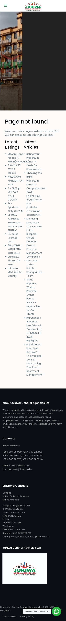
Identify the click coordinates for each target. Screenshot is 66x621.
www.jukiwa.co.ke (22, 469)
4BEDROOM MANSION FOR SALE (15, 180)
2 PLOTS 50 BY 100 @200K (14, 169)
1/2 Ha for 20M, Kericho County (15, 272)
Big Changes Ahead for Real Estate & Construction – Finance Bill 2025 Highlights (34, 329)
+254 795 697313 (12, 455)
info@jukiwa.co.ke (19, 465)
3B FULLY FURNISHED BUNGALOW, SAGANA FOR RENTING (15, 222)
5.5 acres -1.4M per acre (13, 237)
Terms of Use (9, 616)
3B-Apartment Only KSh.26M (15, 207)
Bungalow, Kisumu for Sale (14, 260)
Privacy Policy (27, 616)
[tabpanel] (11, 61)
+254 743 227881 (32, 451)
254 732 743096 (33, 455)
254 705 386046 (33, 459)
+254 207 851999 (12, 451)
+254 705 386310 (12, 459)
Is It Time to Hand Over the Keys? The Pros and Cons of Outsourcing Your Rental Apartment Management (34, 360)
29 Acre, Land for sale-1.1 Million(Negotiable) (18, 157)
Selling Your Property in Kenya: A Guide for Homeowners (34, 161)
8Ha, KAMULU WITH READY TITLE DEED (15, 249)
